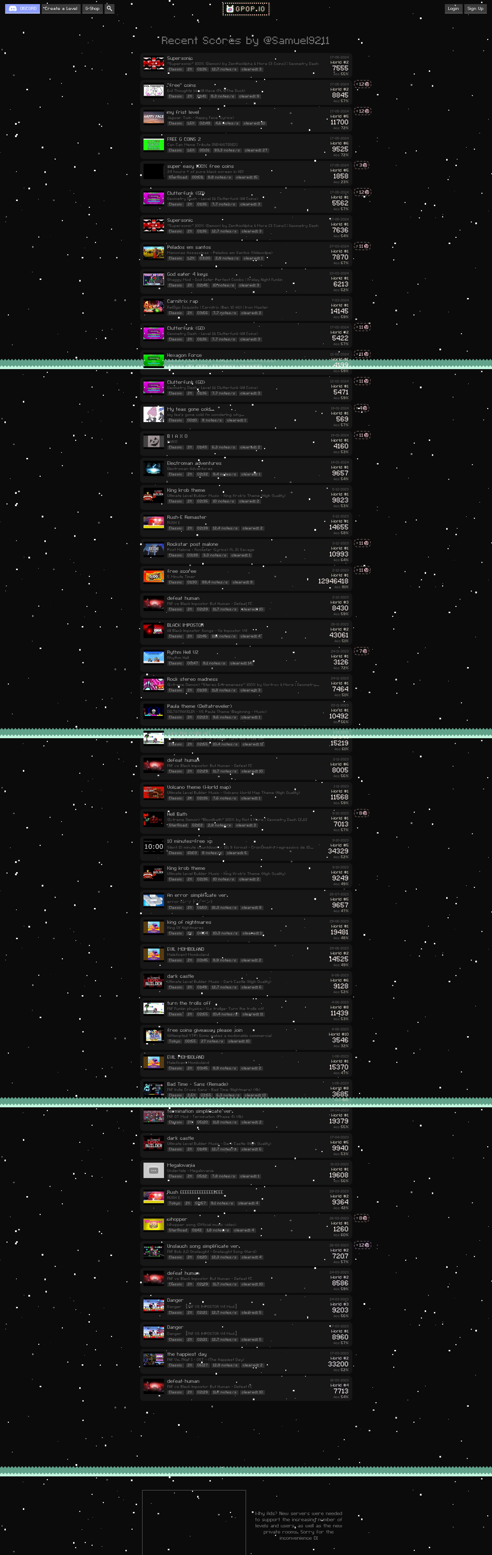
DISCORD (28, 8)
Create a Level (61, 8)
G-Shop (92, 8)
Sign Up (475, 8)
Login (453, 8)
